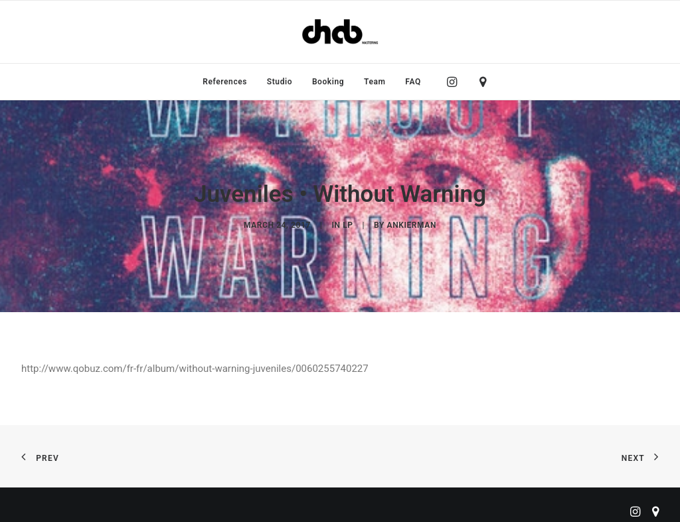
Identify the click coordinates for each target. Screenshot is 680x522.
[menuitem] (225, 82)
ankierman (411, 223)
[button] (455, 82)
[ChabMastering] (340, 32)
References (225, 81)
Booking (328, 81)
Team (375, 81)
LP (348, 223)
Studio (279, 81)
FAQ (413, 81)
